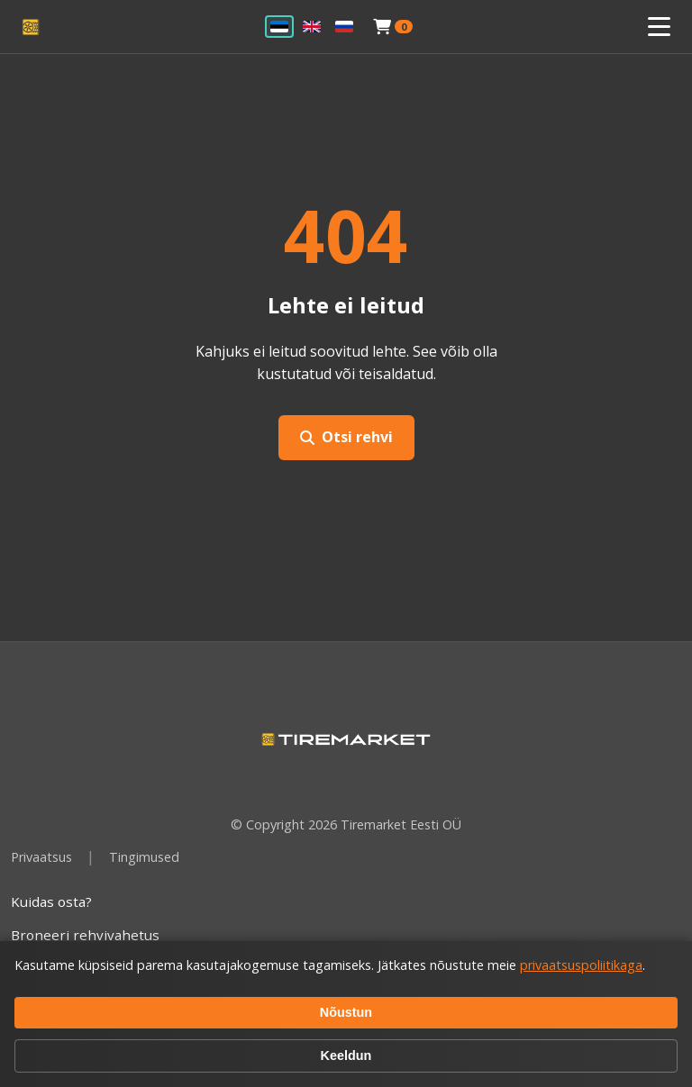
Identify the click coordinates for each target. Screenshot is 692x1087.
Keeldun (346, 1055)
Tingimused (144, 856)
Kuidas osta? (51, 901)
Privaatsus (41, 856)
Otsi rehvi (346, 437)
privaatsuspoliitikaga (581, 965)
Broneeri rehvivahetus (85, 935)
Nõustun (346, 1012)
